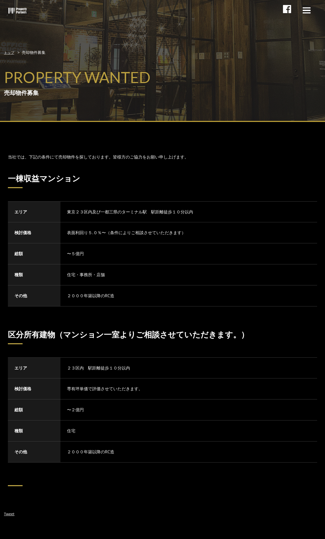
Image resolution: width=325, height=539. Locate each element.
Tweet (10, 513)
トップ (10, 52)
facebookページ (288, 14)
